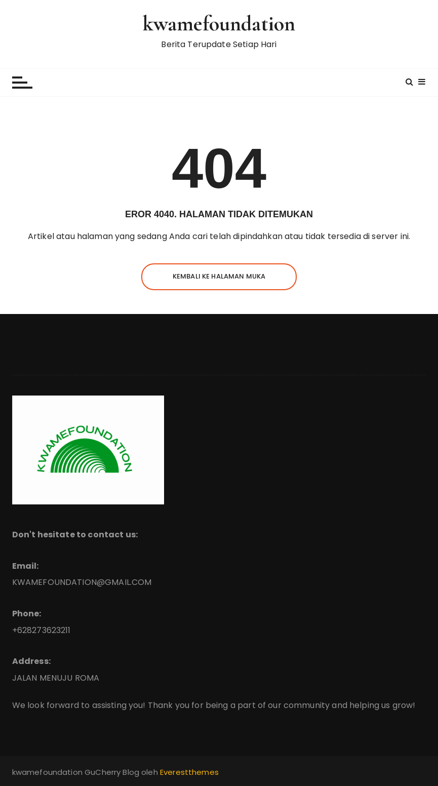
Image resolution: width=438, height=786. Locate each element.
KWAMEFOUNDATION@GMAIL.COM (82, 582)
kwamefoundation (219, 23)
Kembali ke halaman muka (219, 276)
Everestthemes (189, 772)
